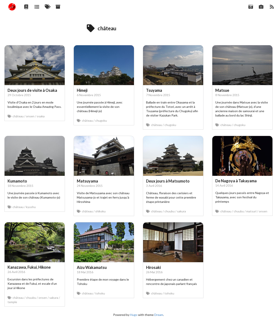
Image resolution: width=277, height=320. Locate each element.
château (18, 116)
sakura (181, 211)
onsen (30, 116)
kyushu (31, 207)
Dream (158, 315)
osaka (41, 116)
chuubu (169, 211)
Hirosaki (153, 267)
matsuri (251, 211)
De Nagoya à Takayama (236, 180)
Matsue (222, 90)
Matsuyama (87, 181)
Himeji (82, 90)
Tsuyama (154, 90)
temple (12, 302)
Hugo (133, 315)
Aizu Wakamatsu (92, 267)
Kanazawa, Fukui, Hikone (29, 267)
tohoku (100, 293)
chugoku (101, 120)
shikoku (100, 211)
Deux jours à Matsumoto (168, 181)
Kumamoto (17, 181)
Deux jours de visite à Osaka (32, 90)
